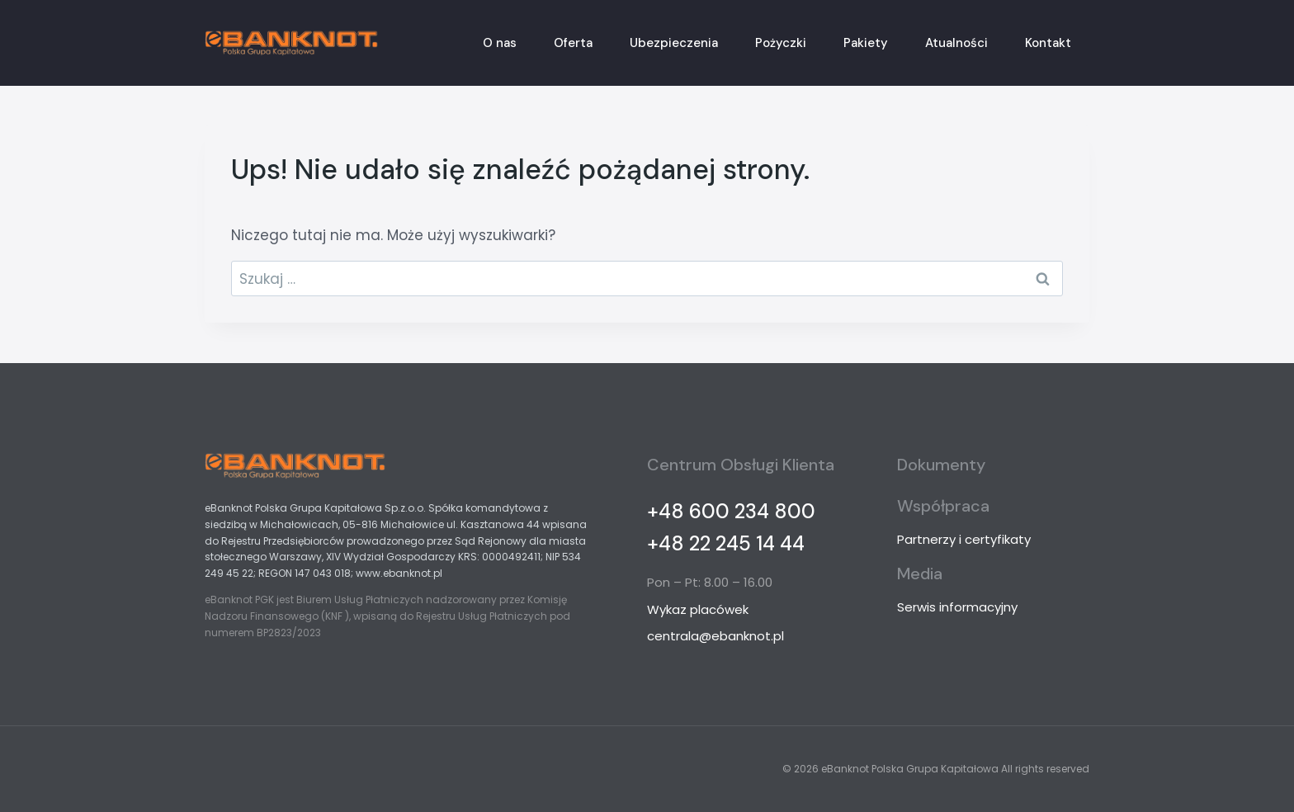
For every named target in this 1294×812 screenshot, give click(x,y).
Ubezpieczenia (674, 43)
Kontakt (1048, 43)
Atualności (956, 43)
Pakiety (865, 43)
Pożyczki (780, 43)
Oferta (573, 43)
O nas (500, 43)
